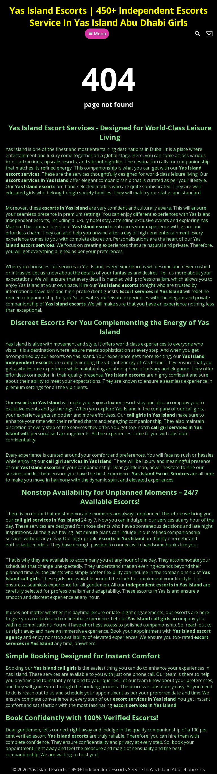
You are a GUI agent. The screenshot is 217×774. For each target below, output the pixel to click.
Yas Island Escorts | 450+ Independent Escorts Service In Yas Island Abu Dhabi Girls (108, 16)
